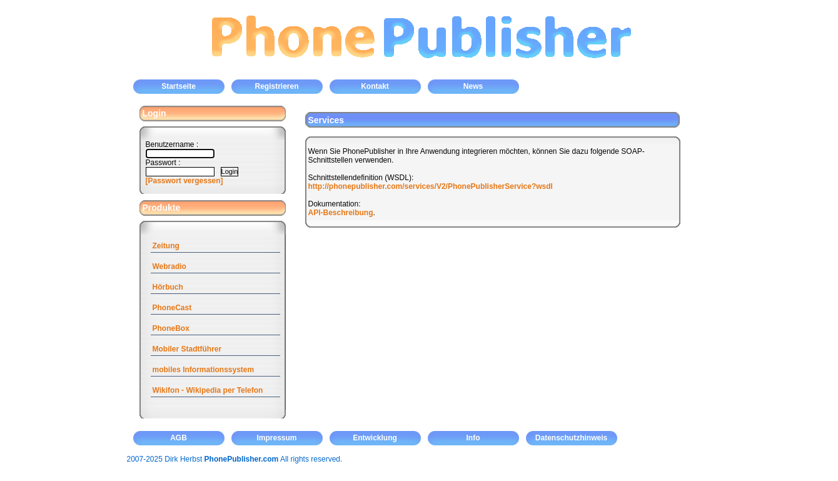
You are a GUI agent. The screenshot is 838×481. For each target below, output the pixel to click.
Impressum (276, 437)
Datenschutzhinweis (571, 437)
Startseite (178, 86)
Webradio (169, 266)
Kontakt (375, 86)
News (473, 86)
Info (473, 437)
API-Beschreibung (340, 212)
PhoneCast (172, 307)
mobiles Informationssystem (204, 369)
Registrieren (276, 86)
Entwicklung (375, 437)
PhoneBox (171, 328)
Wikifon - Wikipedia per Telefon (208, 390)
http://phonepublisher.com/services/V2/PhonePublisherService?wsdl (430, 186)
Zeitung (166, 245)
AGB (178, 437)
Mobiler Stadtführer (187, 349)
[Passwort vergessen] (184, 180)
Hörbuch (168, 287)
